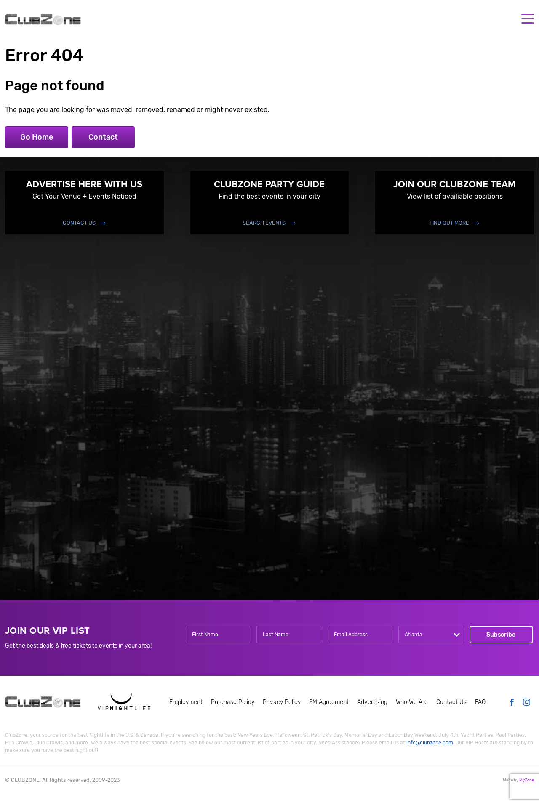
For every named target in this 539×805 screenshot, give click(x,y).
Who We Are (412, 702)
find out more (449, 223)
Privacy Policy (282, 702)
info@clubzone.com (429, 743)
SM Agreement (329, 702)
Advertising (372, 702)
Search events (264, 223)
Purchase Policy (232, 702)
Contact (103, 137)
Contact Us (79, 223)
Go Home (36, 137)
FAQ (480, 702)
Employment (186, 702)
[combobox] (430, 634)
